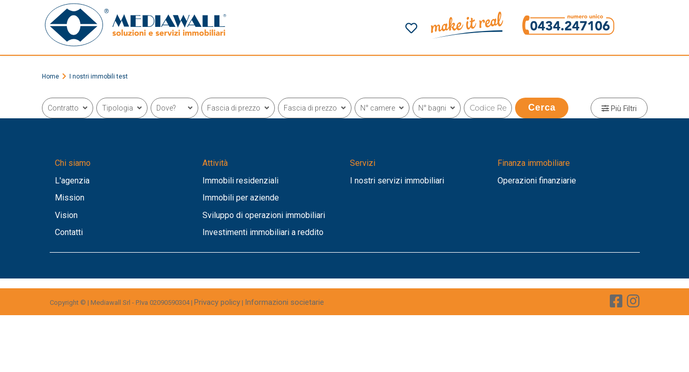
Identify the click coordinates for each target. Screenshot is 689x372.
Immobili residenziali (240, 180)
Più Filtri (619, 108)
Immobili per (226, 198)
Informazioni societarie (284, 302)
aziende (264, 198)
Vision (66, 215)
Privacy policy (217, 302)
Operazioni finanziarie (536, 180)
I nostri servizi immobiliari (397, 180)
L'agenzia (72, 180)
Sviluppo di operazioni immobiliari (263, 215)
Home (50, 76)
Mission (69, 198)
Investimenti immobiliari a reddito (263, 232)
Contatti (69, 232)
